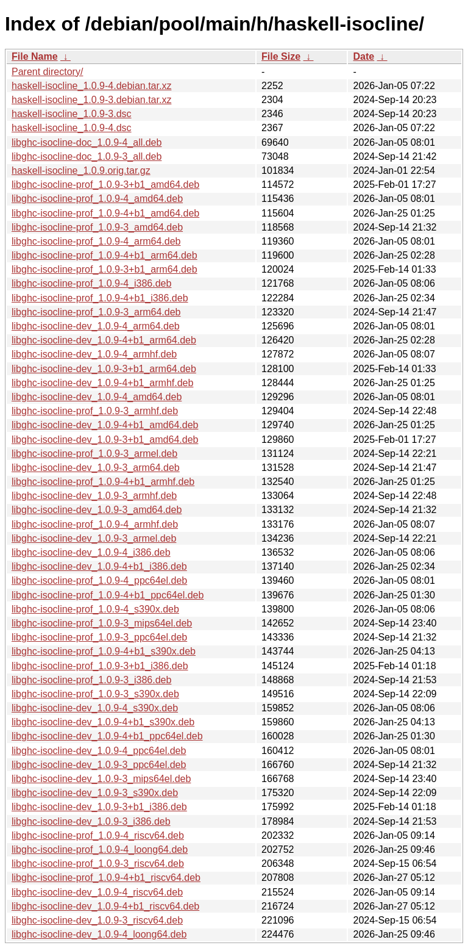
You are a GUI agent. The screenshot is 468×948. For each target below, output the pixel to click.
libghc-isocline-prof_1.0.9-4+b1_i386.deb (100, 298)
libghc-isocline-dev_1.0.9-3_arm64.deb (96, 467)
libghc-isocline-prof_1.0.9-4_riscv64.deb (98, 835)
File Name (35, 56)
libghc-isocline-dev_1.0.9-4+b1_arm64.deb (104, 340)
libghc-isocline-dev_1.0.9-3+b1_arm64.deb (104, 369)
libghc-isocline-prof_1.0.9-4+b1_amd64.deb (105, 213)
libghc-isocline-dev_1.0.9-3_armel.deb (94, 538)
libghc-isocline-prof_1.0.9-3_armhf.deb (95, 411)
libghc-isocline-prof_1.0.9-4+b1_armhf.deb (103, 481)
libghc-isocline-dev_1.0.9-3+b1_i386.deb (99, 807)
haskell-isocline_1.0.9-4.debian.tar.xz (91, 86)
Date (363, 56)
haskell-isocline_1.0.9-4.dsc (72, 128)
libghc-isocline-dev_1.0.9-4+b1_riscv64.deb (105, 906)
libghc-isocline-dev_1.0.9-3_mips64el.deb (101, 779)
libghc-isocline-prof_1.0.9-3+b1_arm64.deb (104, 269)
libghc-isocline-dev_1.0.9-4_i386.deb (91, 552)
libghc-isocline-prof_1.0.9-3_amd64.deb (97, 227)
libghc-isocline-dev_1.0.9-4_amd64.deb (97, 397)
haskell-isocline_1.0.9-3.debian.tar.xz (91, 100)
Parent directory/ (47, 71)
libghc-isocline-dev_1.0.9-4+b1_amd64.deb (105, 425)
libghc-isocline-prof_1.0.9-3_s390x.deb (95, 694)
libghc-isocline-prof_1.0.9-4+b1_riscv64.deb (106, 877)
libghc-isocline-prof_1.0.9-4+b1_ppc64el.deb (108, 595)
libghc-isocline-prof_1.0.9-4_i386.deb (91, 283)
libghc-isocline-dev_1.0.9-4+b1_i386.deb (99, 566)
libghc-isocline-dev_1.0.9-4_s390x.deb (95, 708)
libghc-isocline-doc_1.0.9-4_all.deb (86, 142)
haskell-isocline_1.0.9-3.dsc (72, 114)
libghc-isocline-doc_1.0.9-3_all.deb (86, 156)
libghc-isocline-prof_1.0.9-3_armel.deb (94, 453)
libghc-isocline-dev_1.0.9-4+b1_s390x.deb (103, 722)
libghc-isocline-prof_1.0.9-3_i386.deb (91, 680)
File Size (280, 56)
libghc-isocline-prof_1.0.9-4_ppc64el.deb (99, 580)
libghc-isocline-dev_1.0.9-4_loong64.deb (99, 934)
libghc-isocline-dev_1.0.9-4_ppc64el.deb (99, 750)
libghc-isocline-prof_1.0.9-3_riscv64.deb (98, 863)
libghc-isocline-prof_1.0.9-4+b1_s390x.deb (104, 651)
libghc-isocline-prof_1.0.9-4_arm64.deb (96, 241)
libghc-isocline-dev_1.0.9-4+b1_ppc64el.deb (107, 736)
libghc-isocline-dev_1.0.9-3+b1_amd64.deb (105, 439)
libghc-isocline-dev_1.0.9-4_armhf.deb (94, 354)
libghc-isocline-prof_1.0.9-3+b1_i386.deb (100, 666)
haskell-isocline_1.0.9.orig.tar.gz (81, 170)
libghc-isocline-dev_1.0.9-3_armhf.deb (94, 495)
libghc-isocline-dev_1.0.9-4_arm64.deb (96, 326)
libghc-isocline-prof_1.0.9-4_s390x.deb (95, 609)
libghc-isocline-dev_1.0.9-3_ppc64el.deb (99, 764)
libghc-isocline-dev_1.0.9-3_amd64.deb (97, 510)
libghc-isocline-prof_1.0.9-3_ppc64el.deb (99, 637)
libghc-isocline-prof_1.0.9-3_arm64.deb (96, 312)
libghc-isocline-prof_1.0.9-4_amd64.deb (97, 198)
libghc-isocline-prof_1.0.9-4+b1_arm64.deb (104, 255)
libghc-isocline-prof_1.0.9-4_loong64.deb (100, 849)
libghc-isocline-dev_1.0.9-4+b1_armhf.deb (102, 383)
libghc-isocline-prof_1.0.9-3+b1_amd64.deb (105, 184)
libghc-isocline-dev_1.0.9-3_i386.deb (91, 821)
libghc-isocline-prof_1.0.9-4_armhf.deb (95, 524)
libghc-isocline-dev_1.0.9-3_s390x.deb (95, 793)
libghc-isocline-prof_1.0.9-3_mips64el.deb (102, 623)
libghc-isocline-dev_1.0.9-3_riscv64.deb (97, 920)
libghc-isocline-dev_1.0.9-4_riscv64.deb (97, 892)
